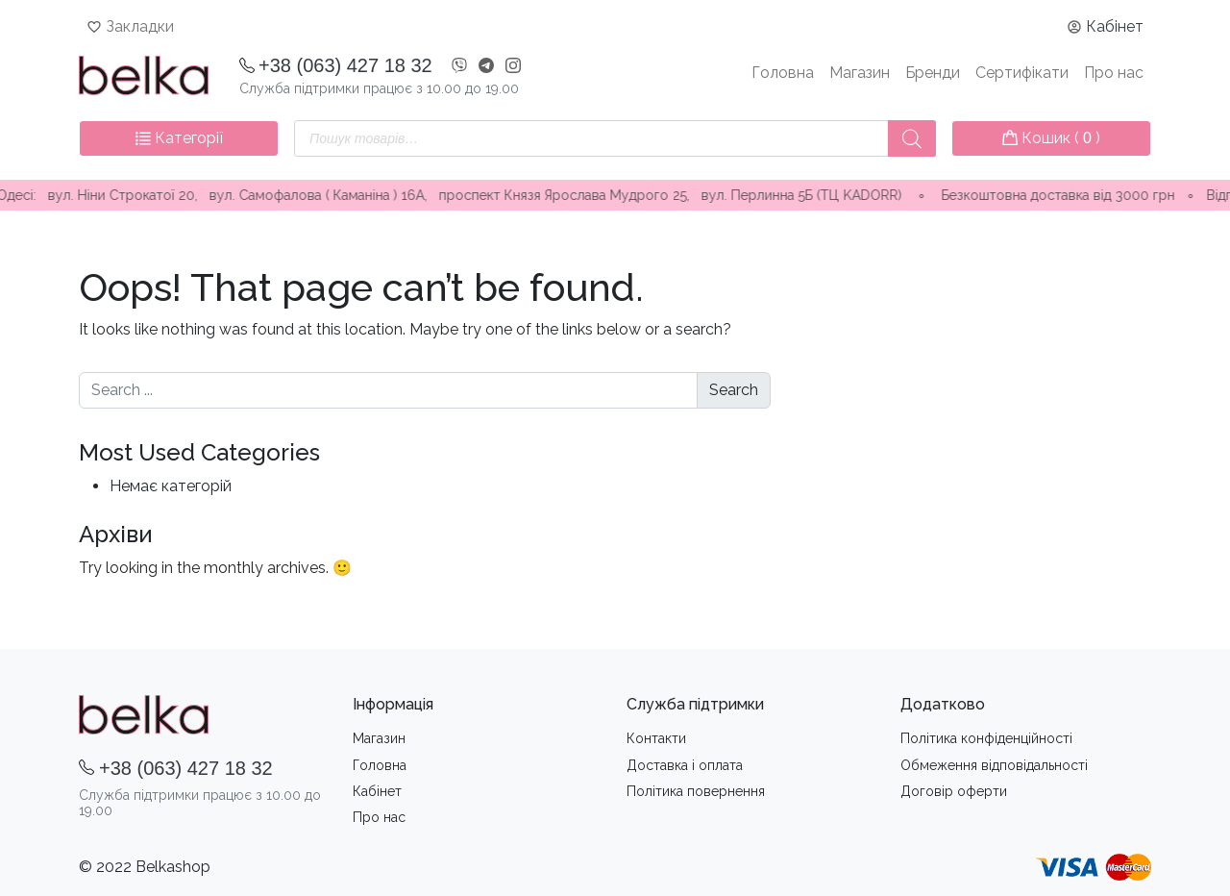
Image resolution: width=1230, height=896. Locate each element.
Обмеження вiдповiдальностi (994, 765)
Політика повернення (696, 791)
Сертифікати (1022, 72)
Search (733, 390)
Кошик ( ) (1051, 138)
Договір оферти (953, 791)
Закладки (140, 26)
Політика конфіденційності (986, 738)
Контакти (656, 738)
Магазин (859, 72)
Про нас (1114, 72)
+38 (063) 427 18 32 (345, 65)
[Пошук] (912, 138)
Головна (782, 72)
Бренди (932, 72)
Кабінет (1115, 26)
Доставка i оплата (685, 765)
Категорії (179, 138)
